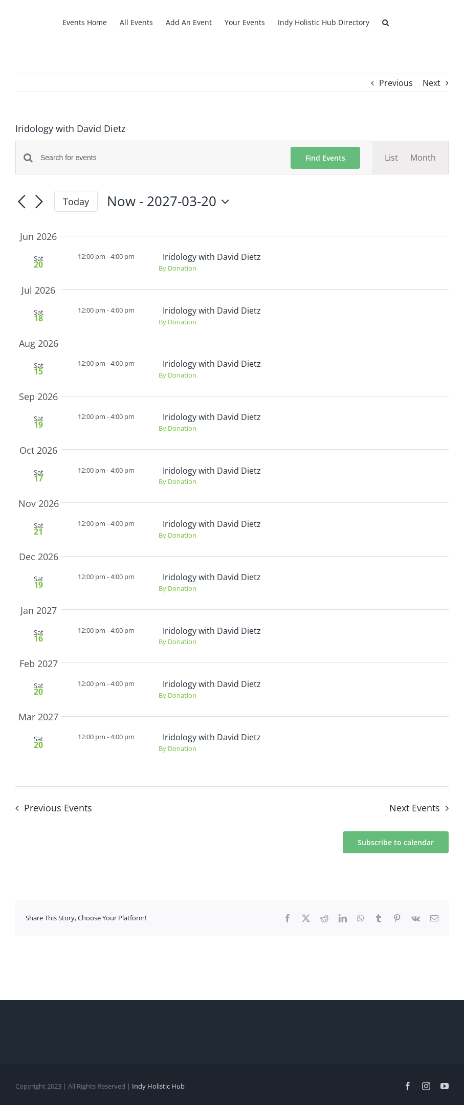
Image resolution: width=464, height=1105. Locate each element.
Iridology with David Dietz (212, 256)
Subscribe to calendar (396, 842)
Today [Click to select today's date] (76, 201)
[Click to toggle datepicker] (170, 201)
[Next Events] (39, 202)
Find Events (325, 158)
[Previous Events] (21, 202)
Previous (396, 83)
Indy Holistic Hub (158, 1086)
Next (431, 83)
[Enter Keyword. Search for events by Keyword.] (159, 158)
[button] (385, 21)
